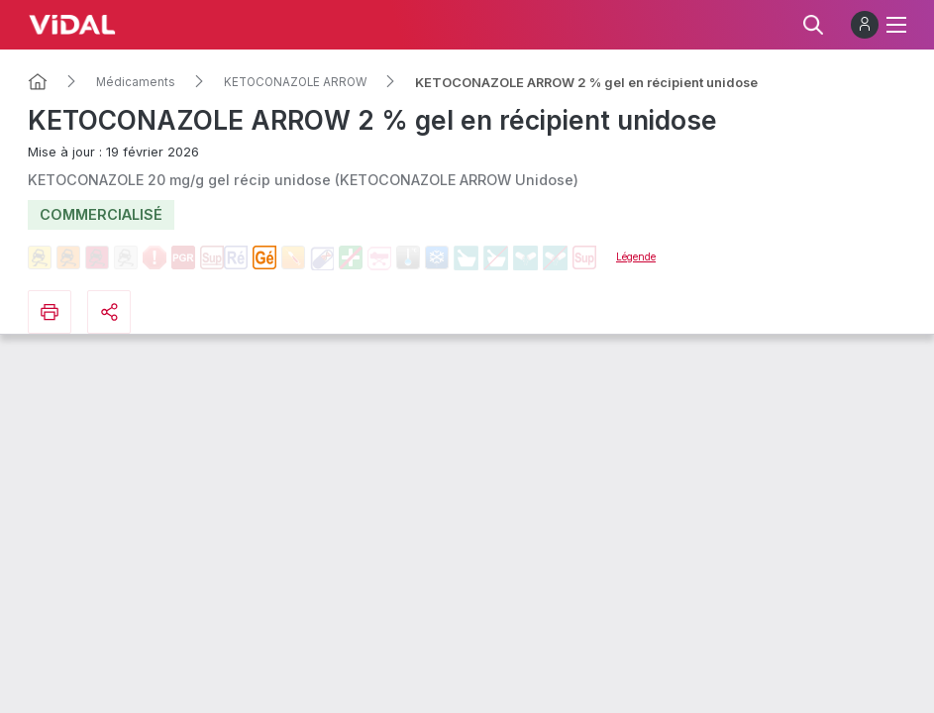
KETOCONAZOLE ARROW (295, 82)
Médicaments (135, 82)
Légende (636, 256)
